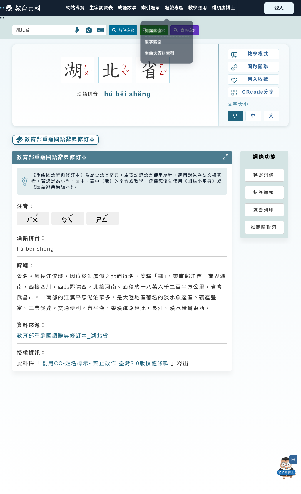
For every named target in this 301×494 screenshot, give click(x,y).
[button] (150, 8)
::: (2, 7)
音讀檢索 (185, 30)
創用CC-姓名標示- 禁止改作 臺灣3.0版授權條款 (104, 363)
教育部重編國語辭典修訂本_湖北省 (62, 336)
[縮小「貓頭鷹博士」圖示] (293, 459)
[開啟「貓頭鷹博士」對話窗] (286, 468)
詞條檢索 (123, 30)
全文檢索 (154, 30)
